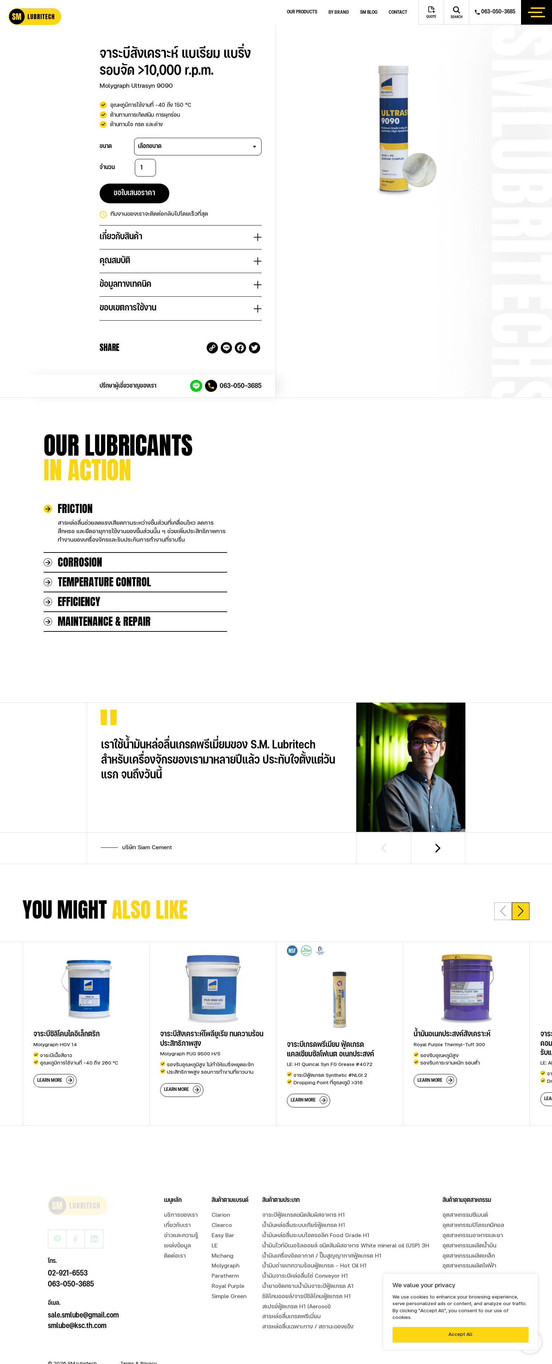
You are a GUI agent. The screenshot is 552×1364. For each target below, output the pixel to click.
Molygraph (225, 1266)
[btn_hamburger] (536, 12)
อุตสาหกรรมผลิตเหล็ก (469, 1256)
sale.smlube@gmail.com (83, 1296)
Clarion (221, 1215)
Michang (222, 1256)
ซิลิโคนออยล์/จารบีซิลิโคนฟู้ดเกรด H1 (306, 1296)
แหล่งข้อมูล (177, 1245)
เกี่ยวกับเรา (177, 1225)
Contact (398, 12)
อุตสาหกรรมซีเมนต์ (465, 1215)
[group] (86, 1033)
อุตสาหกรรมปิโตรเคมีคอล (473, 1225)
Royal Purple (228, 1286)
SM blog (368, 12)
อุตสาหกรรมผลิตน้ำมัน (469, 1245)
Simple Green (229, 1296)
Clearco (222, 1225)
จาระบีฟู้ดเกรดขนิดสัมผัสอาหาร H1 (303, 1215)
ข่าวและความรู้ (181, 1235)
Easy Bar (223, 1235)
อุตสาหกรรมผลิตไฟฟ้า (469, 1266)
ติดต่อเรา (175, 1256)
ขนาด (106, 146)
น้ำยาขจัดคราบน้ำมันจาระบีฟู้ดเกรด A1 (307, 1286)
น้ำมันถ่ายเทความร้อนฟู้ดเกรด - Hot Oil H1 (314, 1266)
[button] (520, 911)
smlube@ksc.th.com (77, 1307)
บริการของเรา (181, 1215)
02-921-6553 (68, 1254)
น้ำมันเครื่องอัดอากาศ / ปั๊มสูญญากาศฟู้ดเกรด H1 (321, 1256)
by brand (338, 12)
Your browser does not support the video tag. (408, 532)
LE (215, 1245)
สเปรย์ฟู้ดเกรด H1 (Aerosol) (296, 1306)
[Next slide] (438, 848)
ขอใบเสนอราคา (134, 193)
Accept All (460, 1334)
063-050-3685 (241, 386)
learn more (49, 1080)
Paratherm (225, 1276)
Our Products (302, 12)
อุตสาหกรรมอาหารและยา (473, 1235)
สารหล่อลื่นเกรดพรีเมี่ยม (291, 1316)
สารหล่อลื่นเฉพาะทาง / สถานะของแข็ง (307, 1327)
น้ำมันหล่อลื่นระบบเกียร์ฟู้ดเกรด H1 (303, 1225)
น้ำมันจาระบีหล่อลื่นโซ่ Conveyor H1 (305, 1276)
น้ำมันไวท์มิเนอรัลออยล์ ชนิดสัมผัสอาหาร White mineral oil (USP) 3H (345, 1245)
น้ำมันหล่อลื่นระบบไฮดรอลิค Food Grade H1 (315, 1235)
